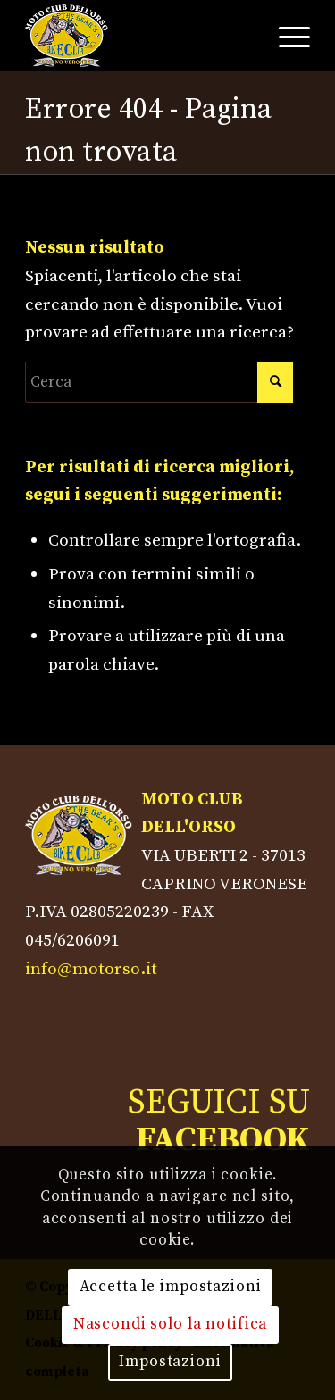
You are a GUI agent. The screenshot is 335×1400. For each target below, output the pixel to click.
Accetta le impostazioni (171, 1286)
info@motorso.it (91, 968)
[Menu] (285, 35)
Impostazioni (170, 1361)
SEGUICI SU (219, 1121)
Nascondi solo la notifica (170, 1324)
